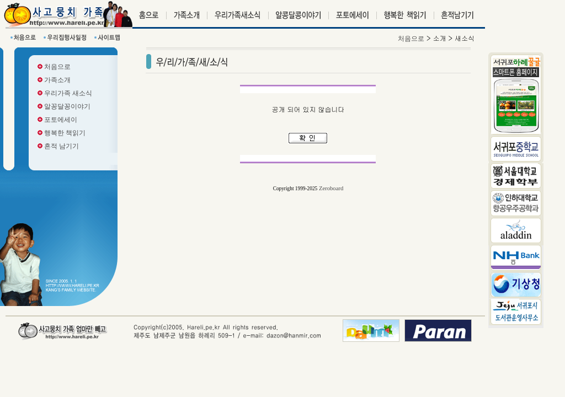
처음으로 (54, 67)
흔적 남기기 (58, 146)
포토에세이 (57, 120)
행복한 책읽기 (62, 133)
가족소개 (54, 80)
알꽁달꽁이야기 (64, 106)
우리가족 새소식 (65, 93)
